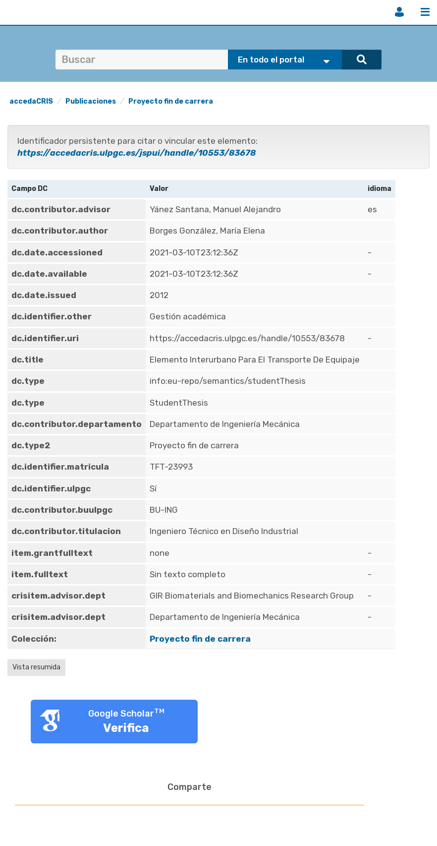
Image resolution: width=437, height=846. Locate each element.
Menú (425, 12)
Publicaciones (90, 101)
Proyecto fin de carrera (170, 101)
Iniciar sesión (399, 12)
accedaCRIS (31, 101)
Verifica (126, 728)
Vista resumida (36, 667)
